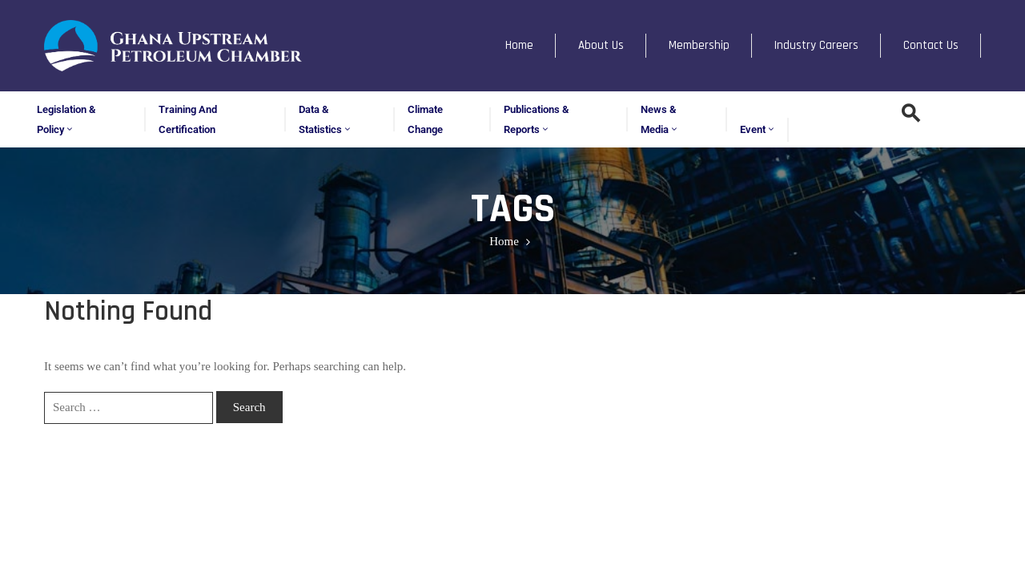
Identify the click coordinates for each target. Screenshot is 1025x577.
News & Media (660, 119)
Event (758, 129)
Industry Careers (816, 45)
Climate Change (425, 119)
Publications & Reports (536, 119)
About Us (601, 45)
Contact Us (931, 45)
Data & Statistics (325, 119)
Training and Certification (188, 119)
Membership (699, 45)
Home (519, 45)
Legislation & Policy (66, 119)
